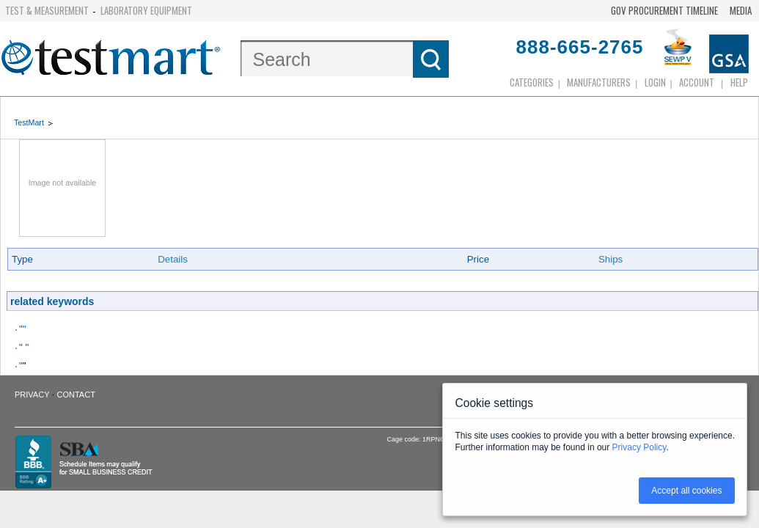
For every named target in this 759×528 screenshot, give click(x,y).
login (655, 82)
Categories (532, 82)
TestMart (29, 122)
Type (22, 259)
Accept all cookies (686, 490)
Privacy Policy (639, 447)
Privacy (32, 394)
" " (24, 347)
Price (478, 259)
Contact (76, 394)
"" (22, 328)
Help (739, 82)
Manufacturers (599, 82)
